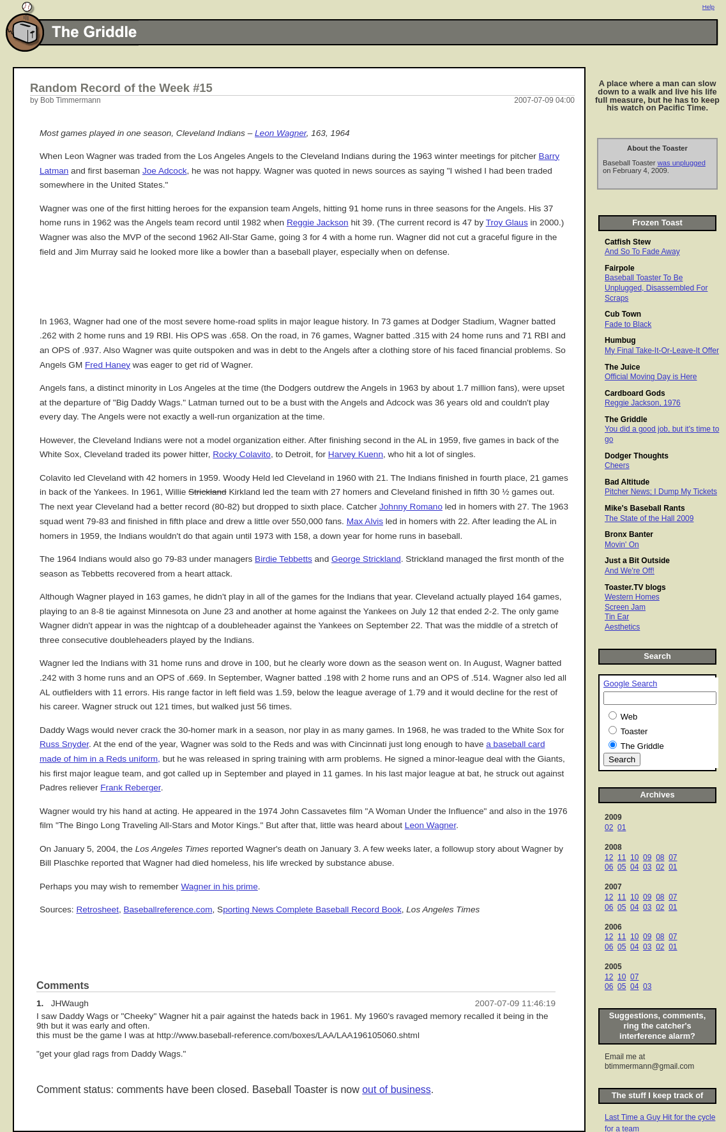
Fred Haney (107, 365)
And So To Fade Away (642, 251)
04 (634, 867)
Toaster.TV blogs (635, 587)
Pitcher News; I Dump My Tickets (661, 491)
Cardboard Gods (635, 393)
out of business (396, 1089)
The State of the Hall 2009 (649, 518)
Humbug (620, 340)
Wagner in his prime (219, 886)
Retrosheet (97, 909)
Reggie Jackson (318, 222)
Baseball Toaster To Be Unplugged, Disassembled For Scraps (656, 287)
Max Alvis (365, 521)
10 (634, 857)
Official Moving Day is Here (651, 376)
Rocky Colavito (242, 454)
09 (647, 857)
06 (609, 867)
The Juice (622, 367)
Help (708, 7)
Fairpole (620, 268)
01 (621, 827)
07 (673, 857)
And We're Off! (629, 570)
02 (609, 827)
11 (621, 857)
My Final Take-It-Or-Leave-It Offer (662, 350)
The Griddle (626, 419)
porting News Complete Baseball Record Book (312, 909)
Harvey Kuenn (355, 454)
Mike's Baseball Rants (645, 508)
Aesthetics (622, 627)
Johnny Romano (410, 506)
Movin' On (622, 544)
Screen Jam (625, 607)
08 (660, 857)
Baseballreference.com (167, 909)
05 (621, 867)
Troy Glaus (507, 222)
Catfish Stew (628, 242)
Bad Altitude (627, 482)
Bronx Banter (629, 534)
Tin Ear (617, 616)
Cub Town (623, 314)
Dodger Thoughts (637, 455)
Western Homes (632, 596)
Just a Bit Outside (637, 560)
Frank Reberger (130, 787)
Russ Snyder (64, 744)
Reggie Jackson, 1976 (643, 402)
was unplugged (682, 163)
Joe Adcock (164, 171)
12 (609, 857)
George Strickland (366, 559)
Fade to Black (628, 324)
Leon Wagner (280, 133)
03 (647, 867)
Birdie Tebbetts (283, 559)
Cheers (617, 465)
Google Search (630, 683)
